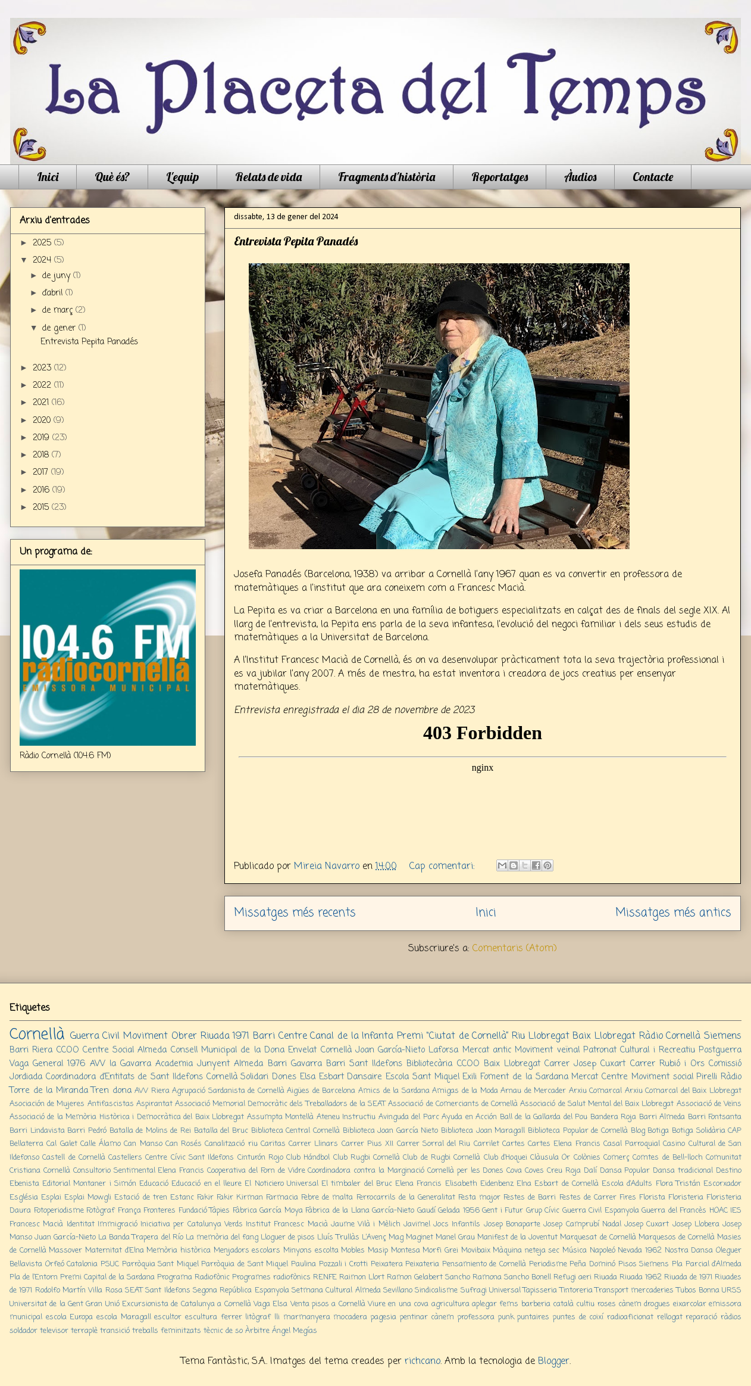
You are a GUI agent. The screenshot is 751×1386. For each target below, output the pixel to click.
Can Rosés (183, 1144)
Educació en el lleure (206, 1183)
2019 (42, 438)
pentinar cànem (427, 1317)
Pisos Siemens (643, 1264)
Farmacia (282, 1197)
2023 (43, 368)
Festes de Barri (529, 1197)
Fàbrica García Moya (268, 1210)
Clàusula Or (550, 1157)
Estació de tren (140, 1197)
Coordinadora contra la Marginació (366, 1170)
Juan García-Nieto (65, 1237)
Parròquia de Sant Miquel (244, 1264)
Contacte (653, 176)
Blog (638, 1130)
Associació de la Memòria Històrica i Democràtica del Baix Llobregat (127, 1117)
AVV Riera (152, 1091)
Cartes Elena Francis (564, 1144)
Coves (534, 1170)
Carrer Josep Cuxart (585, 1063)
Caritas (273, 1144)
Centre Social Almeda (125, 1050)
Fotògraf (100, 1210)
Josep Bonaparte (512, 1224)
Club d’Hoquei (505, 1157)
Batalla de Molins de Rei (150, 1130)
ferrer (231, 1317)
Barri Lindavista (37, 1130)
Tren (100, 1090)
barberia (535, 1304)
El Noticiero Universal (281, 1183)
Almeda (248, 1063)
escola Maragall (123, 1317)
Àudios (580, 176)
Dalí (590, 1170)
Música (574, 1250)
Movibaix (475, 1250)
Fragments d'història (386, 176)
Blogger (553, 1361)
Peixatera (387, 1264)
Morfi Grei (440, 1250)
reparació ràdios (713, 1317)
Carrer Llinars (313, 1144)
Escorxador (722, 1183)
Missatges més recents (295, 912)
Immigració (117, 1224)
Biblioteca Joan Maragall (483, 1130)
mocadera (350, 1317)
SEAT (134, 1290)
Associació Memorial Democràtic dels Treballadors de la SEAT (280, 1104)
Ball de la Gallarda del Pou (543, 1117)
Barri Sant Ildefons (364, 1063)
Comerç (616, 1157)
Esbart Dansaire (351, 1076)
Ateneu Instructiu (346, 1117)
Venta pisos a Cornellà (327, 1304)
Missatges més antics (673, 912)
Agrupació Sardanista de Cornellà (228, 1091)
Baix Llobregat (604, 1036)
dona (122, 1090)
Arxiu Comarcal (595, 1091)
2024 (43, 260)
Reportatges (499, 176)
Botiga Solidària (698, 1130)
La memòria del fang (222, 1237)
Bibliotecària (429, 1063)
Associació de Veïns (709, 1104)
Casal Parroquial (631, 1144)
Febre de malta (327, 1197)
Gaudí (426, 1210)
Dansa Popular (625, 1170)
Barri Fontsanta (714, 1117)
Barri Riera (31, 1050)
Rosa (114, 1290)
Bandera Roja (613, 1117)
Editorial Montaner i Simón (89, 1183)
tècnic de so (223, 1331)
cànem (630, 1304)
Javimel (416, 1224)
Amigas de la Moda (465, 1091)
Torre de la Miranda (49, 1090)
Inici (47, 176)
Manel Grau (455, 1237)
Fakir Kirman (240, 1197)
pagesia (383, 1317)
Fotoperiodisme (59, 1210)
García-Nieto (393, 1210)
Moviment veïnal (547, 1050)
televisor (54, 1331)
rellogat (670, 1317)
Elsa (307, 1076)
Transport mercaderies (634, 1290)
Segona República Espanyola (241, 1290)
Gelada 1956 (459, 1210)
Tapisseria (540, 1290)
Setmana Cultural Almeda (336, 1290)
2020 (43, 421)
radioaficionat (630, 1317)
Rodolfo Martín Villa (69, 1290)
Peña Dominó (592, 1264)
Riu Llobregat (540, 1036)
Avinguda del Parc (408, 1117)
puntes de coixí (578, 1317)
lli (277, 1317)
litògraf (258, 1317)
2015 (42, 508)
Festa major (479, 1197)
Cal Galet (61, 1144)
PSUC (110, 1264)
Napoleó (602, 1250)
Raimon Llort (361, 1277)
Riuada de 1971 (688, 1277)
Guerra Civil (95, 1036)
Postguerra (720, 1050)
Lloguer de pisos (288, 1237)
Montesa (405, 1250)
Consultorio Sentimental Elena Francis (139, 1170)
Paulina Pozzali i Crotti (329, 1264)
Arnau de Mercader (533, 1091)
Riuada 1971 (225, 1036)
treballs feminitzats (166, 1331)
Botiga (658, 1130)
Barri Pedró (87, 1130)
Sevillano (397, 1290)
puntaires (533, 1317)
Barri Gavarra (295, 1063)
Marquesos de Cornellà (677, 1237)
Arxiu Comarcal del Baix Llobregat (683, 1091)
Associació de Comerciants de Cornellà (453, 1104)
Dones (284, 1076)
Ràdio (731, 1076)
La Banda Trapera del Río (140, 1237)
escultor (168, 1317)
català (563, 1304)
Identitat (81, 1224)
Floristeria (685, 1197)
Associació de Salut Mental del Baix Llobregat (597, 1104)
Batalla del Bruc (221, 1130)
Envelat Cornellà (319, 1050)
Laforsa (443, 1050)
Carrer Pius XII (368, 1144)
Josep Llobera (695, 1224)
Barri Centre (280, 1036)
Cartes (513, 1144)
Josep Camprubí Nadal (582, 1224)
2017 (42, 472)
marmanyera (306, 1317)
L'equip (182, 176)
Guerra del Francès (674, 1210)
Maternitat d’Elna (114, 1250)
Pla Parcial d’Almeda (706, 1264)
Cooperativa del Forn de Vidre (256, 1170)
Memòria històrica (178, 1250)
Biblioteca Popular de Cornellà (578, 1130)
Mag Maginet (411, 1237)
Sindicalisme (436, 1290)
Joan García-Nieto (390, 1050)
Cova (514, 1170)
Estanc (182, 1197)
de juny (57, 276)
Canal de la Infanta (351, 1036)
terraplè (84, 1331)
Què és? (112, 176)
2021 (42, 403)
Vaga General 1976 (47, 1063)
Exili (469, 1076)
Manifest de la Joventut (517, 1237)
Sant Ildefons (167, 1290)
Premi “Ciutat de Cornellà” (452, 1036)
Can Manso (143, 1144)
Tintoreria (576, 1290)
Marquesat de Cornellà (598, 1237)
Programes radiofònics (271, 1277)
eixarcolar (689, 1304)
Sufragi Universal (491, 1290)
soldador (23, 1331)
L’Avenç (374, 1237)
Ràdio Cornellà (670, 1036)
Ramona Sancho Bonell (511, 1277)
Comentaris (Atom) (514, 949)
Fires (627, 1197)
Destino (728, 1170)
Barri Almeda (662, 1117)
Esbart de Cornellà (566, 1183)
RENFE (325, 1277)
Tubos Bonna (698, 1290)
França (129, 1210)
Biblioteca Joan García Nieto (391, 1130)
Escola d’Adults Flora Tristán (651, 1183)
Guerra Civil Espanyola (600, 1210)
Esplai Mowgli (87, 1197)
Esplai (51, 1197)
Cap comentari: (443, 866)
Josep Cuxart (646, 1224)
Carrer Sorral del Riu (434, 1144)
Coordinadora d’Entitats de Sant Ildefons (124, 1076)
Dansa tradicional (683, 1170)
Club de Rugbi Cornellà (441, 1157)
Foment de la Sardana (524, 1076)
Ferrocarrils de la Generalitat (405, 1197)
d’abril (53, 293)
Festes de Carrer (588, 1197)
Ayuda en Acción (469, 1117)
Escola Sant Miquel (422, 1076)
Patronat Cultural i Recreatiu (639, 1050)
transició (115, 1331)
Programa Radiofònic (193, 1277)
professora (476, 1317)
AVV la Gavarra (120, 1063)
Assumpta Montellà (280, 1117)
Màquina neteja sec (526, 1250)
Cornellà (37, 1034)
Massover (65, 1250)
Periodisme (548, 1264)
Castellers (125, 1157)
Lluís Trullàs (338, 1237)
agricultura (450, 1304)
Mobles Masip (364, 1250)
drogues (657, 1304)
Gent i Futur (502, 1210)
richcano (422, 1361)
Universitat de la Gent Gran (56, 1304)
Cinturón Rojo (260, 1157)
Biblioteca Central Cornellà (295, 1130)
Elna (524, 1183)
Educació (153, 1183)
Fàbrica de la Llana (337, 1210)
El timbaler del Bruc (356, 1183)
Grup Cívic (543, 1210)
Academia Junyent (192, 1063)
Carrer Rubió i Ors (667, 1063)
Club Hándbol (308, 1157)
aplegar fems (495, 1304)
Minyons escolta (311, 1250)
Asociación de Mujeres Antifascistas (72, 1104)
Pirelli (706, 1076)
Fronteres (159, 1210)
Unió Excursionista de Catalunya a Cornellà (178, 1304)
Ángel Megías (294, 1331)
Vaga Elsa (270, 1304)
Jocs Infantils (456, 1224)
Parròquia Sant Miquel (160, 1264)
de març (59, 310)
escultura (201, 1317)
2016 (42, 490)
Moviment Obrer (160, 1036)
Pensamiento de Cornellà (484, 1264)
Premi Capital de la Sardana (107, 1277)
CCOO (68, 1050)
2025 (43, 243)
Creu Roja (564, 1170)
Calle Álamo (100, 1144)
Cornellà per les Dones (465, 1170)
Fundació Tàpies (204, 1210)
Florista (652, 1197)
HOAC (718, 1210)
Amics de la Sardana (394, 1091)
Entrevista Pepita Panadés (296, 240)
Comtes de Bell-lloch (668, 1157)
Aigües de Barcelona (321, 1091)
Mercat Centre (599, 1076)
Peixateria (422, 1264)
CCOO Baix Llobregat (498, 1063)
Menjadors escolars (247, 1250)
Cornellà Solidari (237, 1076)
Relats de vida (268, 176)
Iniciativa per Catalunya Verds (191, 1224)
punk (506, 1317)
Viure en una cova (398, 1304)
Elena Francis (418, 1183)
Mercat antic (486, 1050)
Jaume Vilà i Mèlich (365, 1224)
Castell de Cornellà (73, 1157)
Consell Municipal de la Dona (227, 1050)
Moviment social (662, 1076)
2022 (43, 385)
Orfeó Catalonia (71, 1264)
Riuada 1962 (640, 1277)
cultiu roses (595, 1304)
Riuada (605, 1277)
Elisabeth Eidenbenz (479, 1183)
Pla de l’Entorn (34, 1277)
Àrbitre (257, 1331)
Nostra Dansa (689, 1250)
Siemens (722, 1036)
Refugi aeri (572, 1277)
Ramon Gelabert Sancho (428, 1277)
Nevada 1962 (640, 1250)
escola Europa (69, 1317)
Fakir (205, 1197)
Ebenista (24, 1183)
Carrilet (486, 1144)
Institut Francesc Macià (287, 1224)
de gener (60, 328)
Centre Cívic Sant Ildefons (189, 1157)
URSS (731, 1290)
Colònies (587, 1157)
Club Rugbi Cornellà (366, 1157)
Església (24, 1197)
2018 (42, 455)
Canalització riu (231, 1144)
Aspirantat (154, 1104)
